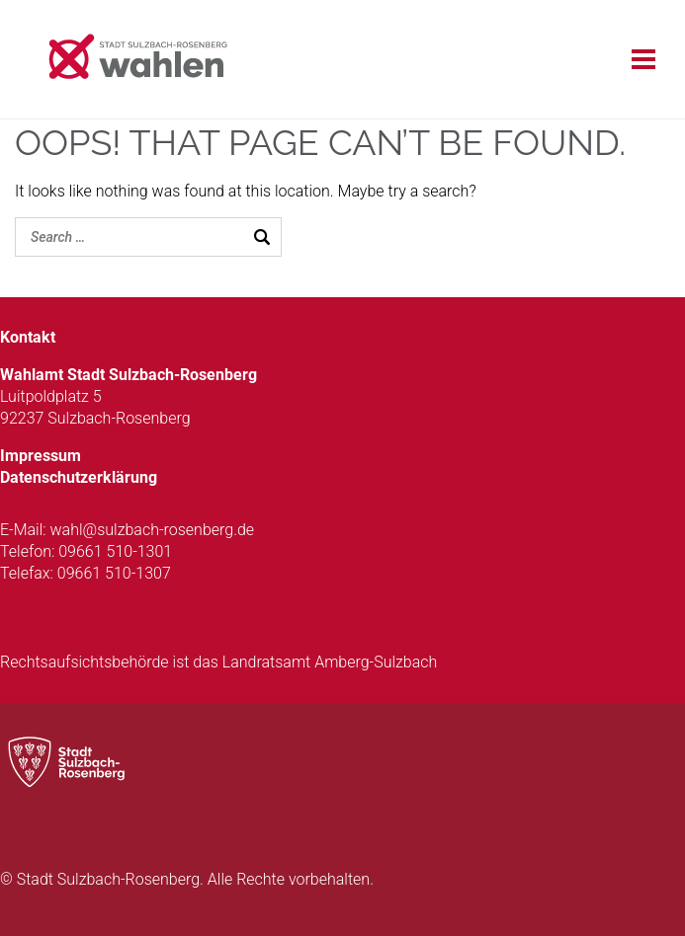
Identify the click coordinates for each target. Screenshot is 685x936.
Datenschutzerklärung (78, 477)
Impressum (40, 455)
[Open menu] (651, 59)
